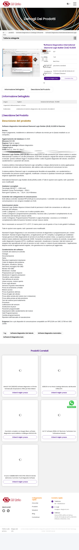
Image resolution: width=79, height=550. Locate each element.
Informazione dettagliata (14, 89)
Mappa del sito (14, 530)
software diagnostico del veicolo (21, 333)
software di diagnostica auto (13, 337)
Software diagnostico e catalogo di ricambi (29, 32)
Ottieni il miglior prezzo (52, 78)
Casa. (4, 33)
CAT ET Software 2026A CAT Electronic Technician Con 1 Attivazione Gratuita (59, 432)
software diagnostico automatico (49, 333)
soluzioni (35, 510)
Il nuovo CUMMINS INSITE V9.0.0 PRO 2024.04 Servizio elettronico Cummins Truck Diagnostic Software (20, 477)
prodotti (11, 32)
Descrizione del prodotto (40, 89)
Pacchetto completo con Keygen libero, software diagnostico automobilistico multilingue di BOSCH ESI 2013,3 (20, 432)
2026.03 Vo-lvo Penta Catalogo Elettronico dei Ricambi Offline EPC (59, 388)
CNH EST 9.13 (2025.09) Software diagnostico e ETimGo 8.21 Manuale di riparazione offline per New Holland (20, 388)
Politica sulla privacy (6, 530)
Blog (33, 514)
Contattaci (36, 517)
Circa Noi (35, 503)
